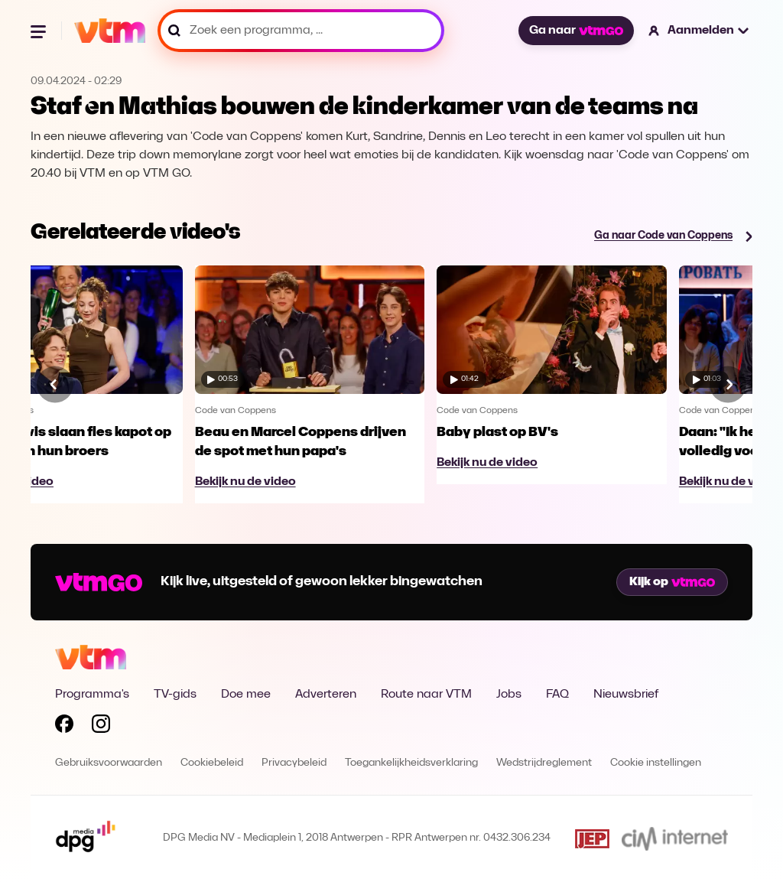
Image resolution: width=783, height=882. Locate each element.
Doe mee (246, 694)
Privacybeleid (294, 763)
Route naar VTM (426, 694)
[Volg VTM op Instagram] (101, 726)
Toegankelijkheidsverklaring (411, 763)
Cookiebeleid (211, 763)
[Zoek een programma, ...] (301, 30)
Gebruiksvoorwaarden (108, 763)
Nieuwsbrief (625, 694)
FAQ (557, 694)
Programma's (92, 694)
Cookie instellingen (655, 763)
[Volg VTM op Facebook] (64, 726)
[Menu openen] (40, 30)
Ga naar (575, 30)
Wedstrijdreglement (544, 763)
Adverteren (325, 694)
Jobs (508, 694)
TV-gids (175, 694)
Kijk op (672, 582)
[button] (699, 30)
